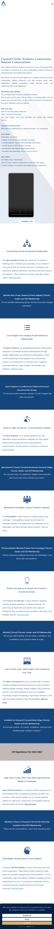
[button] (52, 4)
